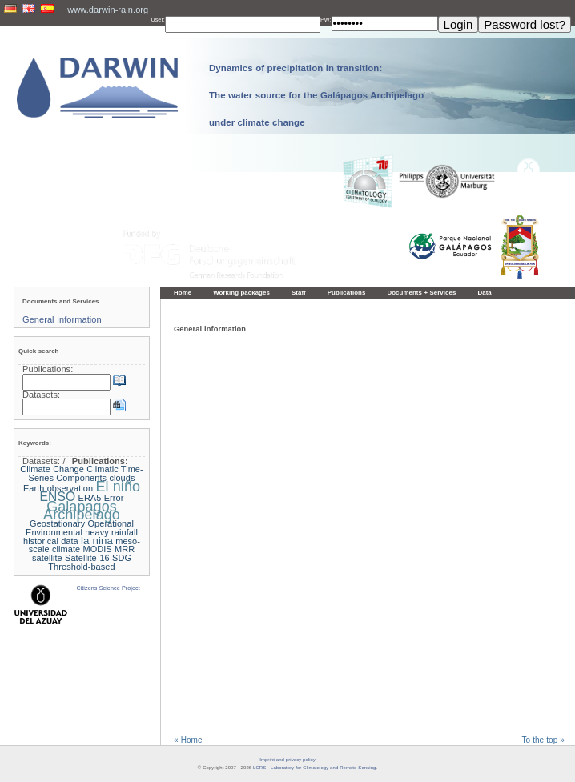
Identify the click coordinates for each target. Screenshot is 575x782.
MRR (125, 549)
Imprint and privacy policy (287, 759)
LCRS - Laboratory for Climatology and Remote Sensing (314, 767)
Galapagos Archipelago (81, 511)
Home (182, 292)
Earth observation (58, 488)
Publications (347, 292)
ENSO (58, 496)
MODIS (96, 549)
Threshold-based (81, 566)
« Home (188, 740)
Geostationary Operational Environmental (80, 528)
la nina (97, 541)
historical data (50, 541)
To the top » (543, 740)
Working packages (241, 292)
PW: (326, 20)
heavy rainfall (111, 532)
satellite (47, 558)
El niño (117, 487)
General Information (62, 319)
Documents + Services (421, 292)
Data (484, 292)
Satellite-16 (87, 558)
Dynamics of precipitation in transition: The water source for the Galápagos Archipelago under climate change (316, 95)
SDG (121, 558)
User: (158, 20)
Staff (299, 292)
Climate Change (52, 469)
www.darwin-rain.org (107, 9)
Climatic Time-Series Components (86, 473)
